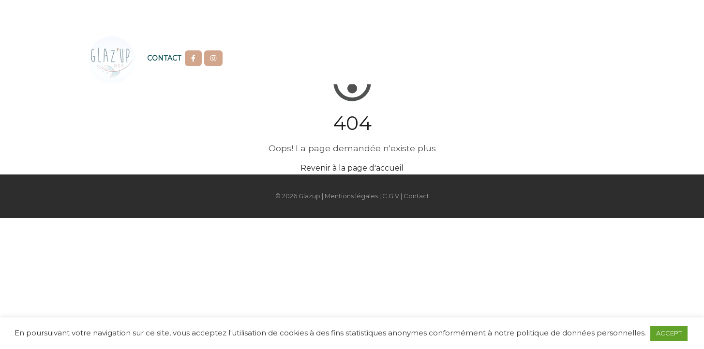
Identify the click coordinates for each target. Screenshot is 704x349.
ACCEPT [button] (669, 333)
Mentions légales (351, 196)
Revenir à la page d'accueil (352, 168)
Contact (164, 58)
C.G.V (390, 196)
